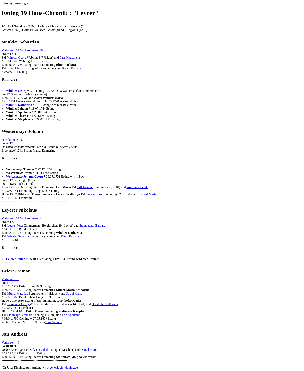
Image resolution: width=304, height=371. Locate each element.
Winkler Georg (17, 57)
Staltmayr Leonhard (20, 315)
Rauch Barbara (71, 68)
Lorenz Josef (95, 194)
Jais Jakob (42, 349)
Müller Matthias (18, 293)
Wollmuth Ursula (137, 187)
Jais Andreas (54, 322)
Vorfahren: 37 (10, 279)
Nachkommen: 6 (12, 139)
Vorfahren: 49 (10, 342)
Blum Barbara (70, 236)
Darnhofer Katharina (105, 304)
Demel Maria (88, 349)
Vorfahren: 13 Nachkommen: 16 (22, 50)
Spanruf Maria (147, 194)
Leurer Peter (15, 225)
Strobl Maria (74, 293)
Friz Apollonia (71, 315)
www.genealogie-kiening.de (60, 367)
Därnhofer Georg (18, 304)
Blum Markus (16, 68)
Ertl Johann (85, 187)
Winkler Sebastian (19, 236)
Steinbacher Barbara (92, 225)
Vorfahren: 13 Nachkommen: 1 (21, 218)
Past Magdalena (70, 57)
